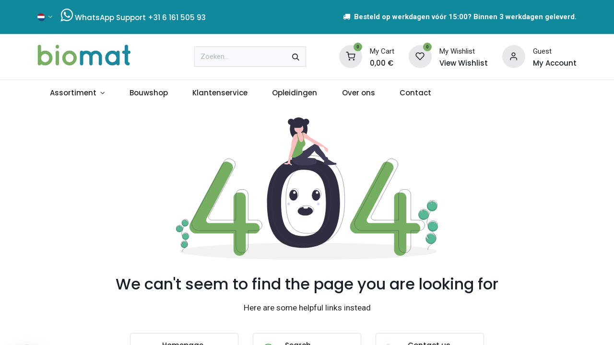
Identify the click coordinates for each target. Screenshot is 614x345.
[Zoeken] (296, 56)
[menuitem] (77, 93)
